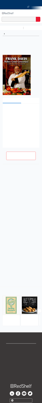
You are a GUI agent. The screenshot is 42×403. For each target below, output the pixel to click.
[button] (20, 108)
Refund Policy (21, 367)
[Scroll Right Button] (40, 311)
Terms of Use (21, 362)
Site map (21, 377)
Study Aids (30, 28)
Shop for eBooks (21, 347)
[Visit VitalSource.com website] (21, 4)
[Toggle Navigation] (38, 13)
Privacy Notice (21, 357)
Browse (9, 34)
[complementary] (21, 306)
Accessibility (21, 372)
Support (21, 352)
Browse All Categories (11, 28)
